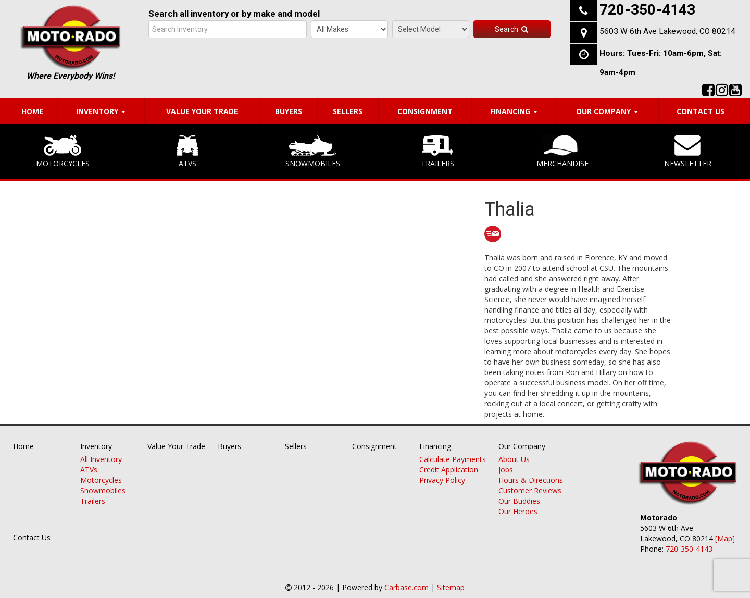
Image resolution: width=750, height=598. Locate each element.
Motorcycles (63, 151)
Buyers (288, 111)
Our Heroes (518, 512)
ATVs (187, 151)
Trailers (437, 151)
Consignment (425, 111)
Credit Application (448, 470)
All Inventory (101, 460)
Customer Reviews (529, 491)
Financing (514, 111)
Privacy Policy (442, 480)
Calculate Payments (452, 460)
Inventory (101, 111)
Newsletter (687, 151)
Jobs (505, 470)
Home (32, 111)
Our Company (607, 111)
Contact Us (700, 111)
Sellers (347, 111)
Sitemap (451, 587)
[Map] (725, 538)
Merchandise (562, 151)
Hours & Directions (530, 480)
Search (512, 29)
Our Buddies (519, 501)
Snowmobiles (312, 151)
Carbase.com (406, 587)
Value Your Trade (202, 111)
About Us (514, 460)
